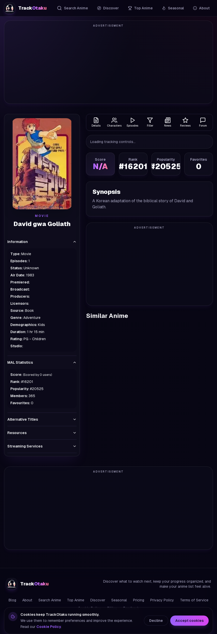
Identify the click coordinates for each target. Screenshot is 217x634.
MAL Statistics (42, 362)
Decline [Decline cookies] (156, 621)
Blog (12, 600)
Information (42, 242)
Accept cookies (189, 621)
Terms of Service (194, 600)
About (201, 8)
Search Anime (72, 8)
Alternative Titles (42, 419)
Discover (108, 8)
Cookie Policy (48, 627)
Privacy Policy (162, 600)
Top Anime (140, 8)
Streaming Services (42, 446)
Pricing (138, 600)
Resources (42, 433)
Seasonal (173, 8)
